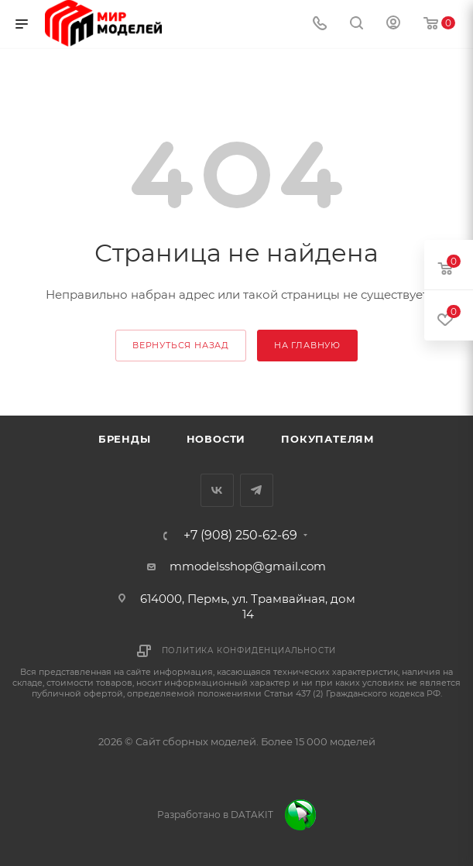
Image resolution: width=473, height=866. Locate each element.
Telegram (256, 490)
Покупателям (328, 439)
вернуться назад (180, 345)
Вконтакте (217, 490)
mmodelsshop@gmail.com (248, 566)
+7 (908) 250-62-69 (240, 535)
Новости (216, 439)
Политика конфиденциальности (249, 650)
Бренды (124, 439)
